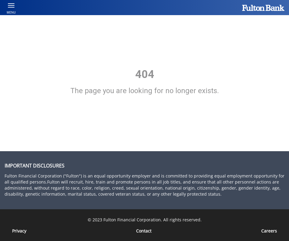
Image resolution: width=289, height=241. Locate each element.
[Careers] (269, 231)
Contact (143, 231)
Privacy (19, 231)
